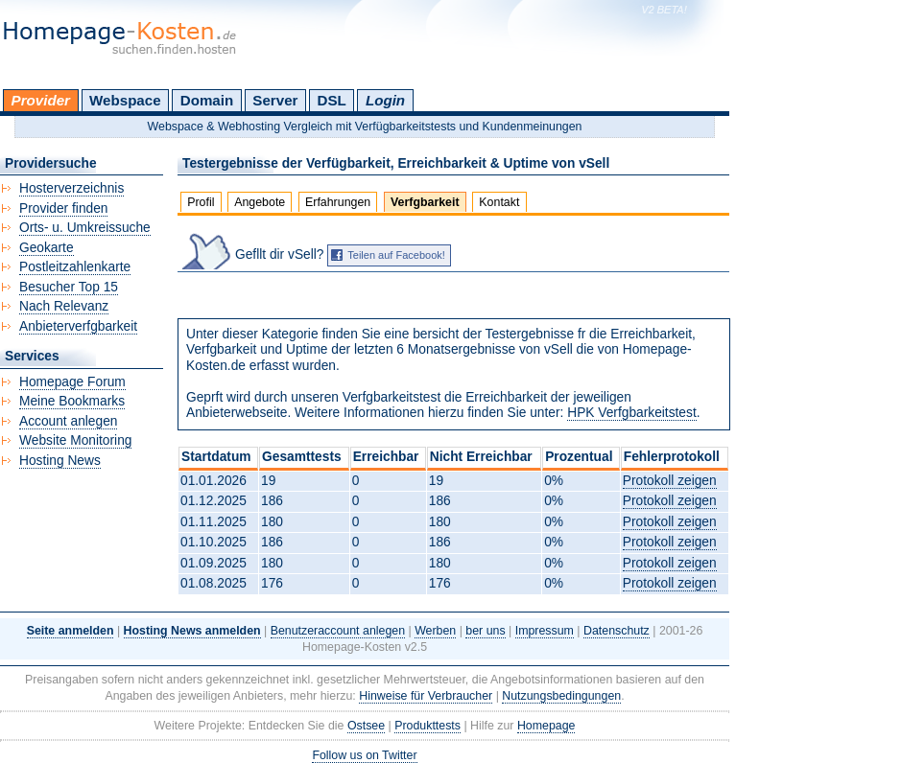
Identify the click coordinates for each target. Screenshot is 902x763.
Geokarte (46, 248)
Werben (435, 630)
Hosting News (60, 460)
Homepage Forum (72, 382)
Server (274, 100)
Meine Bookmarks (72, 401)
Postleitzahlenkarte (75, 267)
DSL (332, 100)
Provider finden (63, 208)
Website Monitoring (75, 440)
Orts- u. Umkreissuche (85, 227)
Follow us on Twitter (364, 755)
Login (385, 100)
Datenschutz (616, 630)
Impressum (544, 630)
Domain (206, 100)
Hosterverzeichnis (71, 188)
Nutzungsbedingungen (561, 696)
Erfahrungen (337, 202)
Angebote (259, 202)
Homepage (546, 725)
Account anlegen (68, 421)
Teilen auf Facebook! (396, 255)
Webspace (125, 100)
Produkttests (427, 725)
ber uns (485, 630)
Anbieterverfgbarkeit (78, 326)
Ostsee (366, 725)
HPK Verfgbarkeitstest (632, 412)
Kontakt (499, 202)
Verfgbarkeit (425, 202)
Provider (41, 100)
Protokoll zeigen (670, 481)
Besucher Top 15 (68, 287)
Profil (200, 202)
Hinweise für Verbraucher (425, 696)
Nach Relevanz (63, 306)
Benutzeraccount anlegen (338, 630)
